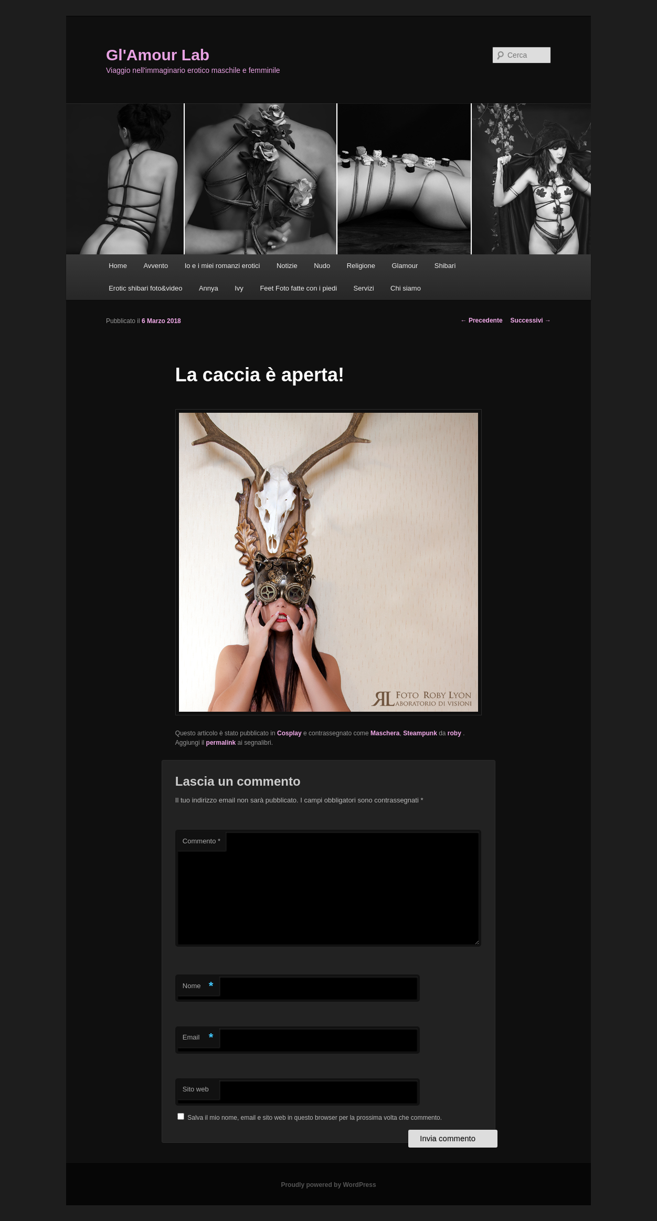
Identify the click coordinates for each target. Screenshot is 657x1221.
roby (455, 733)
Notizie (287, 266)
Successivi (531, 320)
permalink (221, 742)
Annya (208, 288)
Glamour (404, 266)
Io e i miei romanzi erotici (222, 266)
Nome (198, 986)
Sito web (196, 1089)
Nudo (322, 266)
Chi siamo (405, 288)
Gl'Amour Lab (157, 54)
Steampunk (420, 733)
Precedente (482, 320)
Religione (361, 266)
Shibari (445, 266)
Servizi (364, 288)
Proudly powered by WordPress (328, 1184)
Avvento (155, 266)
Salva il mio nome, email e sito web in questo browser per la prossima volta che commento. (314, 1117)
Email (198, 1037)
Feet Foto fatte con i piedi (298, 288)
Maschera (384, 733)
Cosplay (289, 733)
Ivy (239, 288)
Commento (201, 841)
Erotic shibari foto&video (145, 288)
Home (118, 266)
